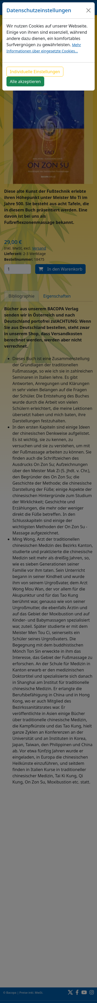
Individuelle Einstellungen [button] (35, 71)
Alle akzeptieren (25, 81)
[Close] (88, 10)
